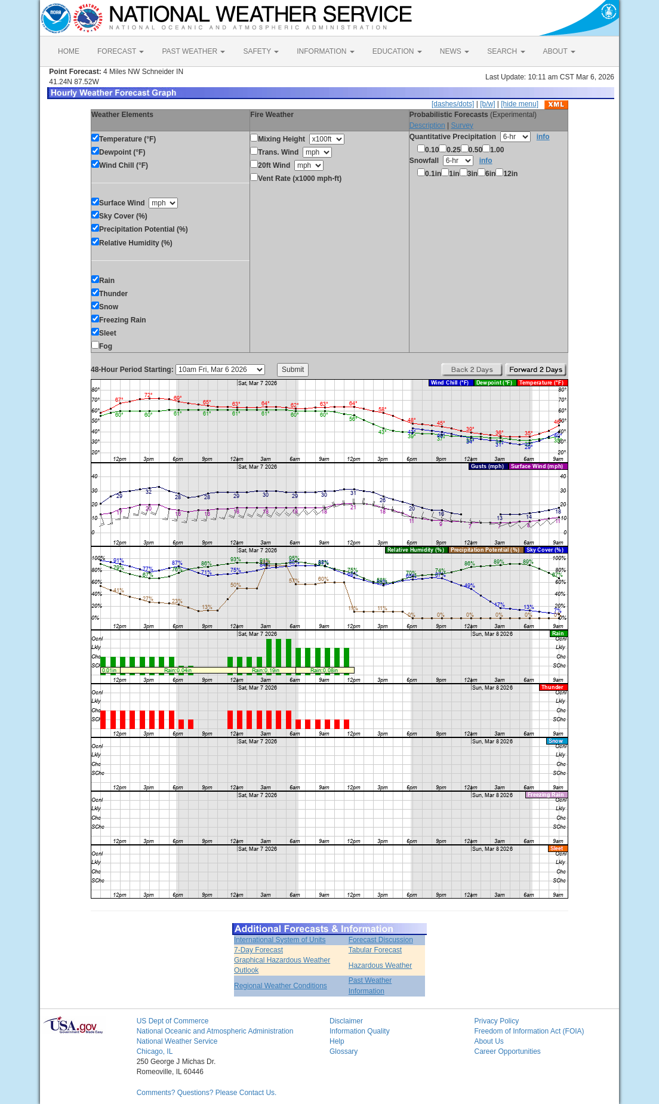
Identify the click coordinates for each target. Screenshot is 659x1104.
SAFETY (261, 51)
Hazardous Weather (380, 965)
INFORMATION (325, 51)
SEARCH (506, 51)
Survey (462, 125)
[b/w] (487, 104)
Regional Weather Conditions (280, 986)
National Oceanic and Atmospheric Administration (215, 1031)
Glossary (344, 1051)
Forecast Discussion (381, 940)
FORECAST (120, 51)
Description (427, 125)
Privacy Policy (496, 1021)
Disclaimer (346, 1021)
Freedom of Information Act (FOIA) (529, 1031)
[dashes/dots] (453, 104)
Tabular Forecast (375, 950)
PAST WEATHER (193, 51)
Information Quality (360, 1031)
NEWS (454, 51)
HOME (68, 51)
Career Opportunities (507, 1051)
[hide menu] (519, 104)
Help (337, 1041)
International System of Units (279, 940)
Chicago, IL (155, 1051)
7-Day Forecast (258, 950)
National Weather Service (177, 1041)
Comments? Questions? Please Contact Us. (207, 1092)
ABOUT (559, 51)
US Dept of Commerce (173, 1021)
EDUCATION (397, 51)
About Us (488, 1041)
